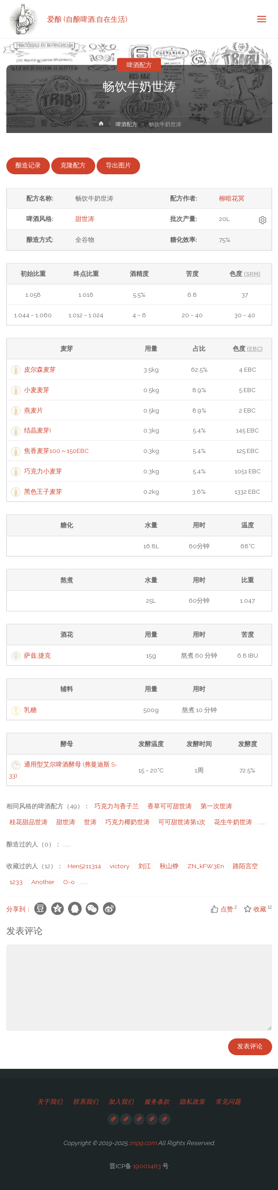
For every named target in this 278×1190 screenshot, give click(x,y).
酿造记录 (28, 165)
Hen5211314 (84, 866)
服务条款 (157, 1101)
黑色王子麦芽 (43, 491)
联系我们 (85, 1101)
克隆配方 (73, 165)
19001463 (147, 1166)
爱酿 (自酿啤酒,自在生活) (87, 19)
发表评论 (250, 1046)
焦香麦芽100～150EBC (56, 450)
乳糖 (30, 709)
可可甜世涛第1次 (181, 822)
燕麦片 (33, 410)
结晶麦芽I (37, 430)
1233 (16, 881)
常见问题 (228, 1101)
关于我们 (50, 1101)
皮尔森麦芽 (40, 369)
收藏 (255, 909)
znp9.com (142, 1142)
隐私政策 (192, 1101)
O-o (69, 881)
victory (120, 866)
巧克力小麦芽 (43, 471)
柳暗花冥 (231, 198)
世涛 (90, 822)
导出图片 (118, 165)
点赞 (222, 909)
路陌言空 (245, 866)
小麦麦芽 (36, 389)
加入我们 (121, 1101)
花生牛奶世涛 (233, 822)
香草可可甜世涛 (169, 806)
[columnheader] (66, 348)
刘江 (144, 866)
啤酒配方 (139, 64)
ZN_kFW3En (205, 866)
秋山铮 (169, 866)
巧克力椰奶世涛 (127, 822)
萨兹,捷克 (37, 655)
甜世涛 (84, 218)
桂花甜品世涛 (29, 822)
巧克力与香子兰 (116, 806)
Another (42, 881)
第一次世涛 (216, 806)
